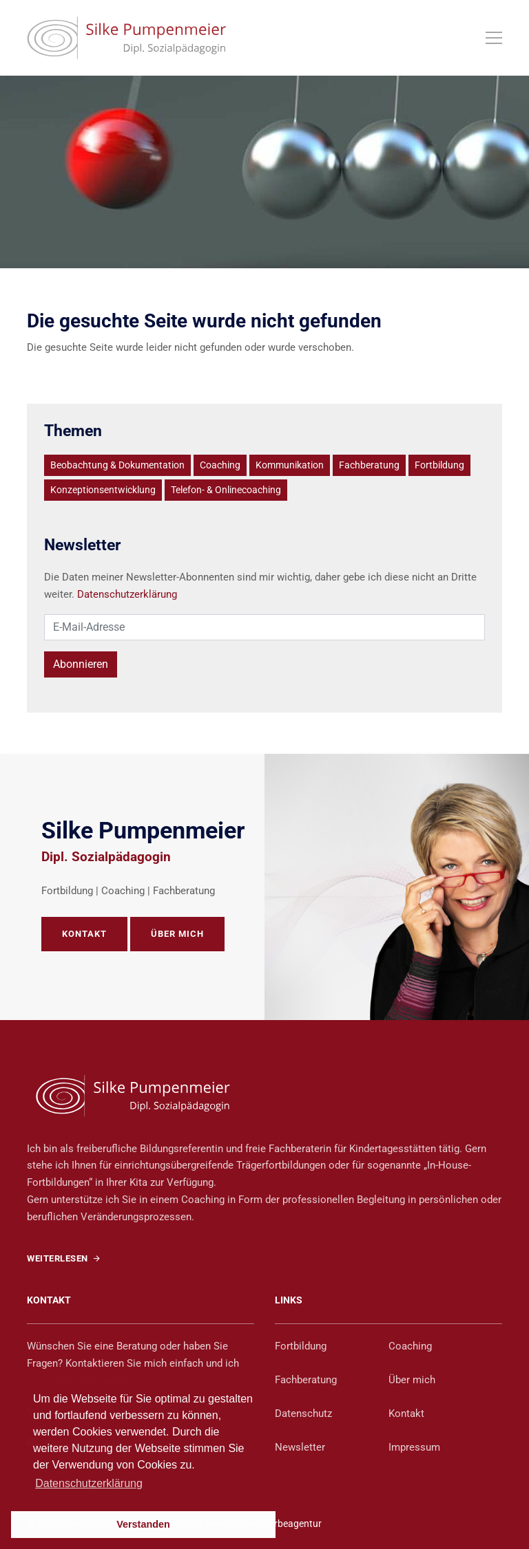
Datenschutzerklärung (127, 594)
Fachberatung (369, 464)
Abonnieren (80, 664)
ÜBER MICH (177, 934)
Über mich (411, 1380)
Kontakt (406, 1413)
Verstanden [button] (143, 1524)
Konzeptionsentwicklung (103, 489)
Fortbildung (439, 464)
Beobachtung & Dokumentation (117, 464)
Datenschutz (303, 1413)
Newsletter (300, 1447)
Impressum (414, 1447)
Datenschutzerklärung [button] (89, 1483)
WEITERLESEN (64, 1258)
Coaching (220, 464)
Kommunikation (290, 464)
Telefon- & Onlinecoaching (226, 489)
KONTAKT (84, 934)
